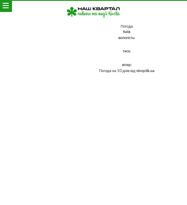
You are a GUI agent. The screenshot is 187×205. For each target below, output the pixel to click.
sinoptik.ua (145, 70)
